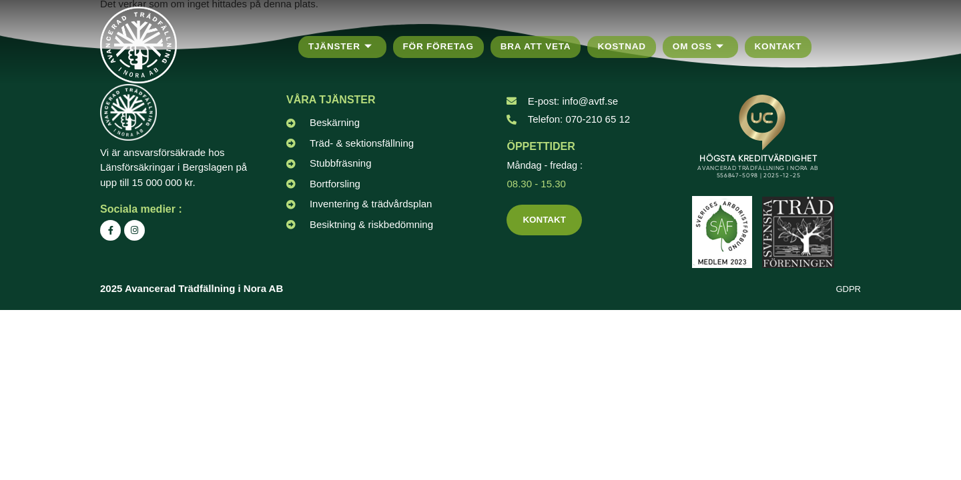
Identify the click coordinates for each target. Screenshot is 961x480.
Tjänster (341, 47)
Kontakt (787, 46)
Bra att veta (541, 46)
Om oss (707, 47)
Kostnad (629, 46)
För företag (441, 46)
